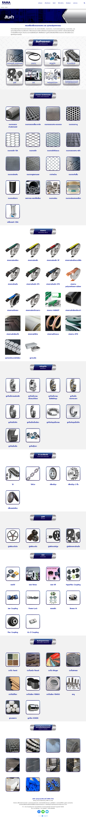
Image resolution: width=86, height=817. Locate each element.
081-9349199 (51, 808)
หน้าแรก (2, 7)
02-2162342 (36, 808)
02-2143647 (44, 808)
